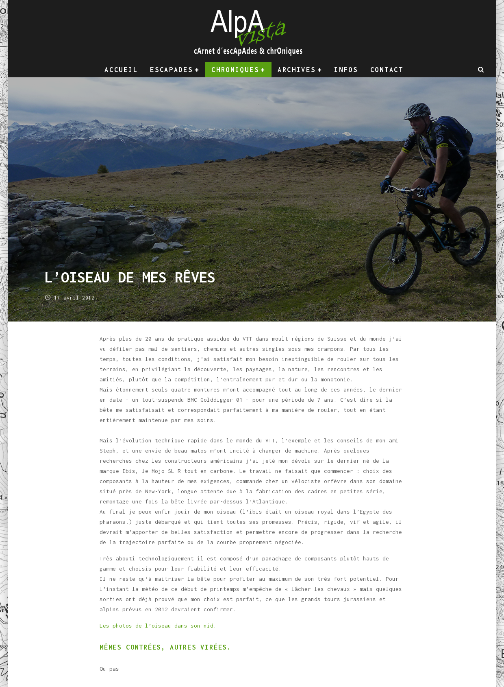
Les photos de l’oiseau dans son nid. (158, 625)
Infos (346, 69)
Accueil (121, 69)
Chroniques (235, 69)
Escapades (171, 69)
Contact (387, 69)
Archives (297, 69)
